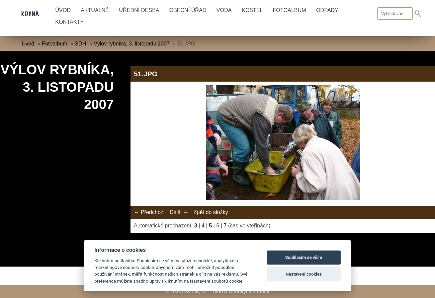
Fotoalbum (289, 10)
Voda (224, 10)
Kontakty (69, 22)
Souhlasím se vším (303, 257)
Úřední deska (139, 10)
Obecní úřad (187, 10)
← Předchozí (149, 212)
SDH (80, 43)
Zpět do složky (210, 212)
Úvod (63, 10)
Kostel (252, 10)
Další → (179, 212)
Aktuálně (95, 10)
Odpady (327, 10)
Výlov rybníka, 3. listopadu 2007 (132, 43)
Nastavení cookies (304, 274)
